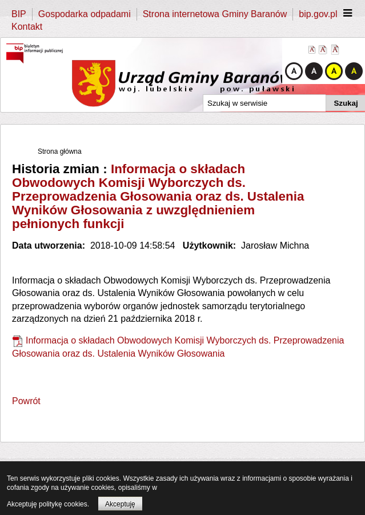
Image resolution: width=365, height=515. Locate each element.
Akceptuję (120, 504)
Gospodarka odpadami (84, 14)
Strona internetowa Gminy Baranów (215, 14)
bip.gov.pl (318, 14)
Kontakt (26, 26)
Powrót (26, 401)
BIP (18, 14)
